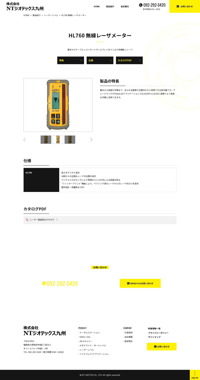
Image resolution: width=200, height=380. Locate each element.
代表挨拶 (128, 332)
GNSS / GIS (85, 336)
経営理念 (128, 341)
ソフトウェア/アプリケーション (94, 353)
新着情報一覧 (154, 328)
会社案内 (125, 6)
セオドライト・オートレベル (93, 345)
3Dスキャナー (86, 341)
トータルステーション (90, 332)
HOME (97, 6)
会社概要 (128, 336)
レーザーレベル (87, 349)
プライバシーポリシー (158, 332)
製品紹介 (110, 6)
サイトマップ (154, 336)
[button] (26, 139)
